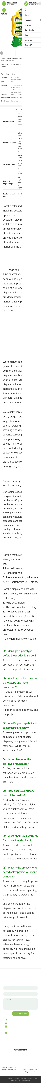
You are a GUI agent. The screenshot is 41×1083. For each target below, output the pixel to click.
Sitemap (27, 1081)
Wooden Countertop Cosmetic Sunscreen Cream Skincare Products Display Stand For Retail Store (10, 1068)
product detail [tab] (20, 110)
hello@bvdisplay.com (15, 1023)
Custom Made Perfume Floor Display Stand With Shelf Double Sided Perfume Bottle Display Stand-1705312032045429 (29, 1071)
